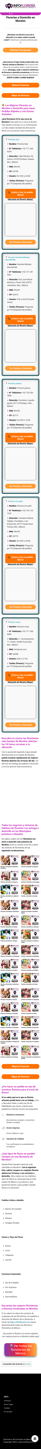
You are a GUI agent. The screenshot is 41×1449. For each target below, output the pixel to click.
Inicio (6, 13)
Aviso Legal (8, 1404)
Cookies (7, 1408)
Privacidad (8, 1412)
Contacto (7, 1401)
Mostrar (27, 1364)
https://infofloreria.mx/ (20, 1322)
